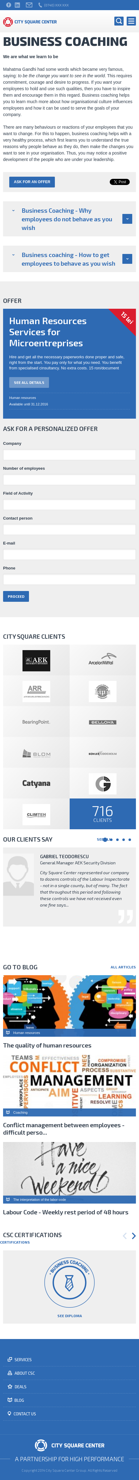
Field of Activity (18, 493)
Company (12, 443)
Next (134, 1236)
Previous (125, 1236)
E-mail (9, 543)
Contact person (17, 518)
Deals (20, 1386)
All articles (123, 967)
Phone (9, 568)
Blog (19, 1400)
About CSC (24, 1373)
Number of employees (24, 468)
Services (23, 1359)
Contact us (24, 1413)
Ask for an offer (32, 182)
